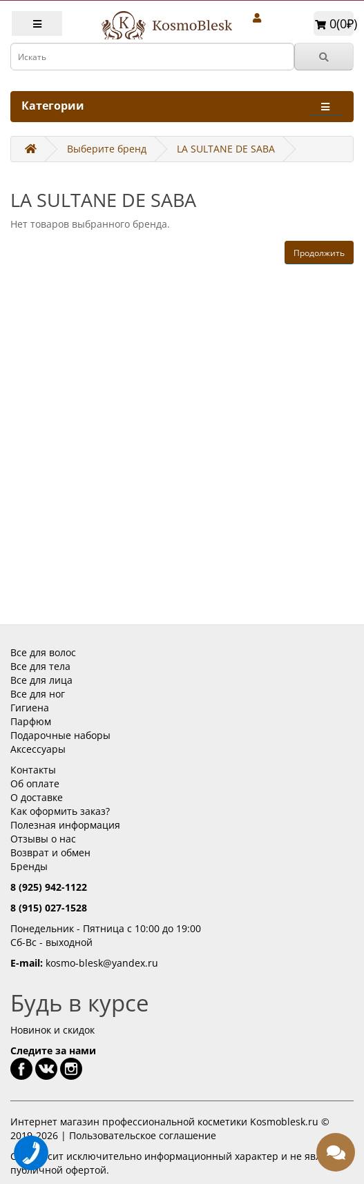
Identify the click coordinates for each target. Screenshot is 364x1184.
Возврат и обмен (50, 852)
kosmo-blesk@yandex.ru (102, 962)
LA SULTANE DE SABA (226, 148)
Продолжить (319, 253)
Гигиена (29, 707)
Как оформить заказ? (60, 811)
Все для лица (41, 680)
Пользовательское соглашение (142, 1135)
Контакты (33, 769)
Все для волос (43, 652)
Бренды (29, 866)
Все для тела (40, 666)
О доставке (36, 797)
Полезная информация (65, 824)
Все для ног (37, 693)
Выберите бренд (106, 148)
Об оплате (34, 783)
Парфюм (30, 721)
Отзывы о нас (43, 838)
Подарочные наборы (60, 735)
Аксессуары (38, 749)
